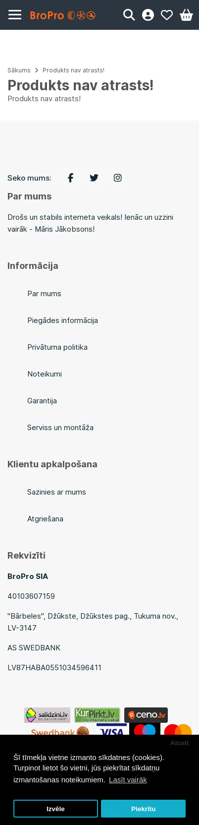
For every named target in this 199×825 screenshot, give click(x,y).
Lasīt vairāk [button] (128, 779)
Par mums (44, 293)
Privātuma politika (57, 347)
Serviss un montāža (60, 427)
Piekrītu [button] (143, 809)
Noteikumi (44, 374)
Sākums (19, 70)
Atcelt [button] (179, 743)
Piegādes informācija (62, 320)
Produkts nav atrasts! (73, 70)
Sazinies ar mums (56, 492)
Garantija (42, 400)
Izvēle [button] (56, 809)
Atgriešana (45, 518)
